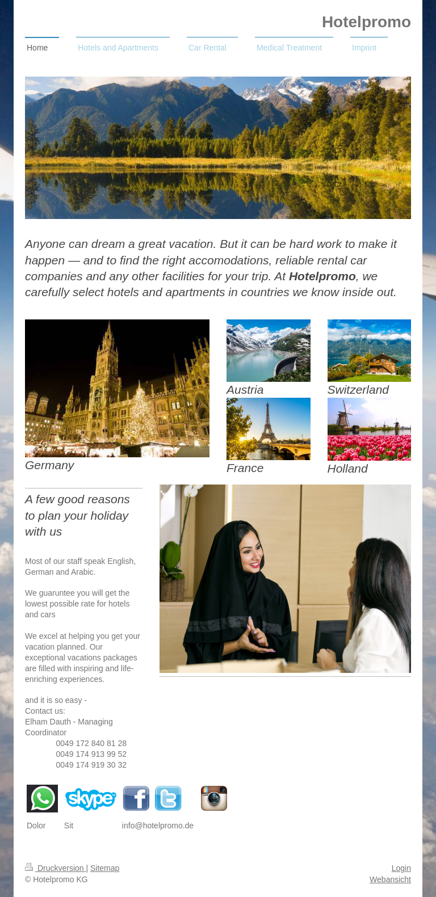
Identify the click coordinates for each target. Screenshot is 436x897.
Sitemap (104, 868)
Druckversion (55, 868)
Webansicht (390, 879)
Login (401, 868)
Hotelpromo (366, 22)
